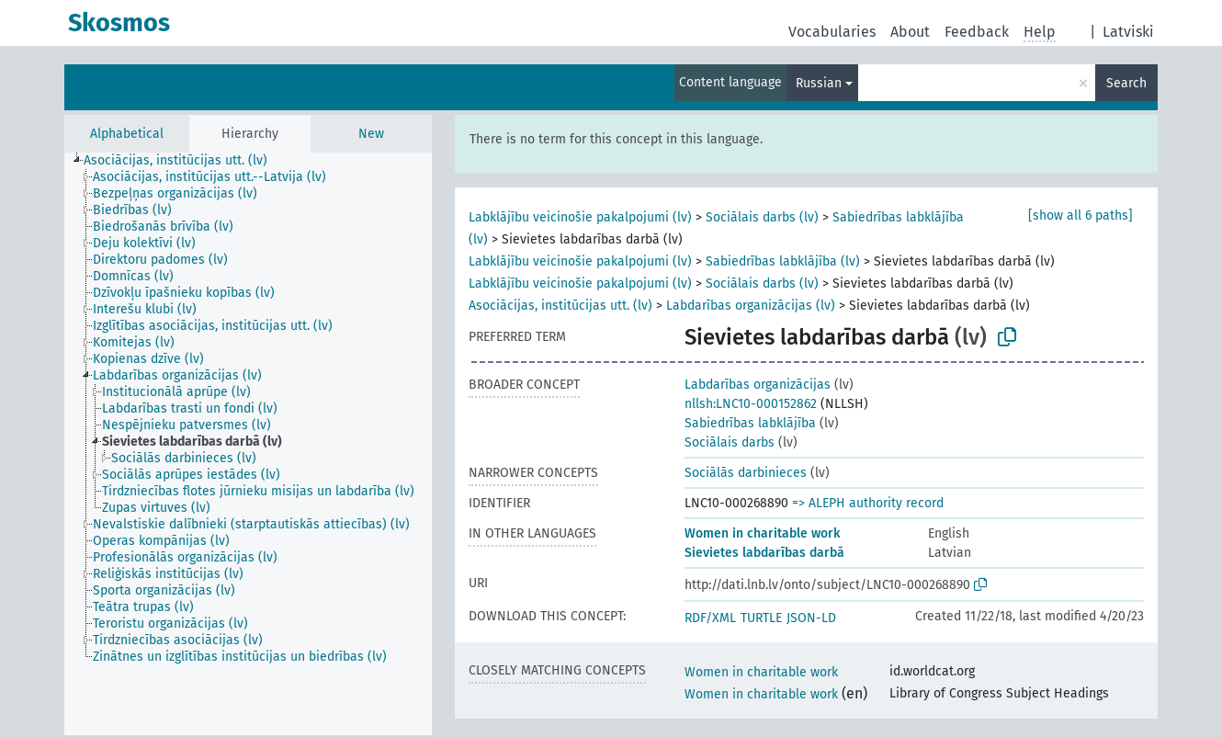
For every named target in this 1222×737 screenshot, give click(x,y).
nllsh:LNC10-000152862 (751, 404)
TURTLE (761, 618)
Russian (819, 83)
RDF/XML (710, 618)
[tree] (248, 444)
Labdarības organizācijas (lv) (750, 305)
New (371, 134)
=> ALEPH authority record (868, 503)
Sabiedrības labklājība (750, 423)
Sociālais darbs (730, 442)
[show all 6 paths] (1080, 215)
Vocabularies (832, 31)
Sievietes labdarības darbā (764, 553)
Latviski (1128, 31)
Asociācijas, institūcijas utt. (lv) (560, 305)
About (910, 31)
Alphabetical (127, 134)
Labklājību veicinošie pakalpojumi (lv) (580, 217)
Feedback (977, 31)
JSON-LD (811, 618)
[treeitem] (183, 161)
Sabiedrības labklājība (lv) (783, 261)
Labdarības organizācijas (758, 384)
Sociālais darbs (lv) (762, 217)
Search (1126, 83)
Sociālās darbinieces (746, 473)
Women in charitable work (762, 533)
